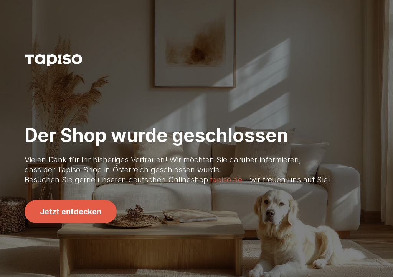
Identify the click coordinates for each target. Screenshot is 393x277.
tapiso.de (226, 179)
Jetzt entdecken (70, 211)
